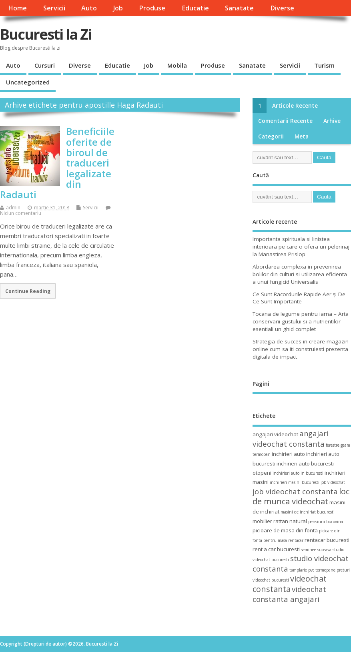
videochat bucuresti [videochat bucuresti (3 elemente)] (271, 580)
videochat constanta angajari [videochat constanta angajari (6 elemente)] (289, 594)
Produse (152, 8)
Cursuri (44, 65)
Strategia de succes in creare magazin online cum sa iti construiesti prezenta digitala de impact (301, 349)
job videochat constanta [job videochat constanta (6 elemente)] (295, 491)
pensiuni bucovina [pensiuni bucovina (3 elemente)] (325, 521)
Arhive (332, 120)
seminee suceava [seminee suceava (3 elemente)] (316, 549)
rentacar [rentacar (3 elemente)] (295, 540)
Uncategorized (28, 82)
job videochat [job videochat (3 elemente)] (333, 482)
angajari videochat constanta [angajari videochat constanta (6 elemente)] (291, 438)
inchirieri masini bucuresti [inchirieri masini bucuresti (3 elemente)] (294, 482)
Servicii (54, 8)
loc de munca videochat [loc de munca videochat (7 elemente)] (301, 496)
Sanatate (239, 8)
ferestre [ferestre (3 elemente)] (332, 445)
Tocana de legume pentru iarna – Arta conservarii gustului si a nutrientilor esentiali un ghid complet (301, 321)
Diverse (282, 8)
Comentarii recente (285, 120)
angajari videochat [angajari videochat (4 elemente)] (275, 434)
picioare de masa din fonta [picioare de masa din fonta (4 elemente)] (285, 530)
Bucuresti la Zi (45, 34)
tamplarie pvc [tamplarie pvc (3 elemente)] (301, 570)
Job (118, 8)
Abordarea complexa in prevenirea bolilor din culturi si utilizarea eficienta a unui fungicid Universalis (300, 274)
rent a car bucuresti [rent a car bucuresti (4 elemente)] (276, 549)
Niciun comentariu (20, 213)
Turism (324, 65)
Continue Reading (27, 291)
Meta (302, 136)
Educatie (195, 8)
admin (13, 207)
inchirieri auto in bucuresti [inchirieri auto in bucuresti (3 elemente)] (298, 473)
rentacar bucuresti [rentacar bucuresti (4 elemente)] (327, 540)
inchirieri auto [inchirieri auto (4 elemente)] (288, 453)
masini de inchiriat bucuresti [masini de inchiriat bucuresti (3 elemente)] (308, 512)
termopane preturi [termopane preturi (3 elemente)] (332, 570)
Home (17, 8)
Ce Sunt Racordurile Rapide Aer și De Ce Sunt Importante (299, 298)
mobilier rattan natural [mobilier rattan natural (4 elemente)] (280, 521)
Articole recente (295, 105)
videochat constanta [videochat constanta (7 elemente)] (290, 583)
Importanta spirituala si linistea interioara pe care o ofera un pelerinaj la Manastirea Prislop (301, 246)
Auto (89, 8)
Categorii (271, 136)
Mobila (177, 65)
